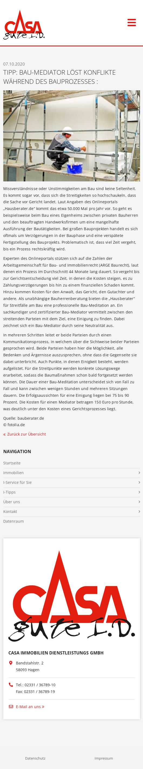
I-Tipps (9, 492)
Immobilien (13, 472)
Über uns (11, 501)
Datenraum (13, 521)
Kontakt (10, 511)
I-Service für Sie (17, 482)
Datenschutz (35, 758)
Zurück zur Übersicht (26, 434)
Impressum (104, 758)
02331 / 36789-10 (40, 684)
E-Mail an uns (24, 706)
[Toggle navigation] (132, 21)
